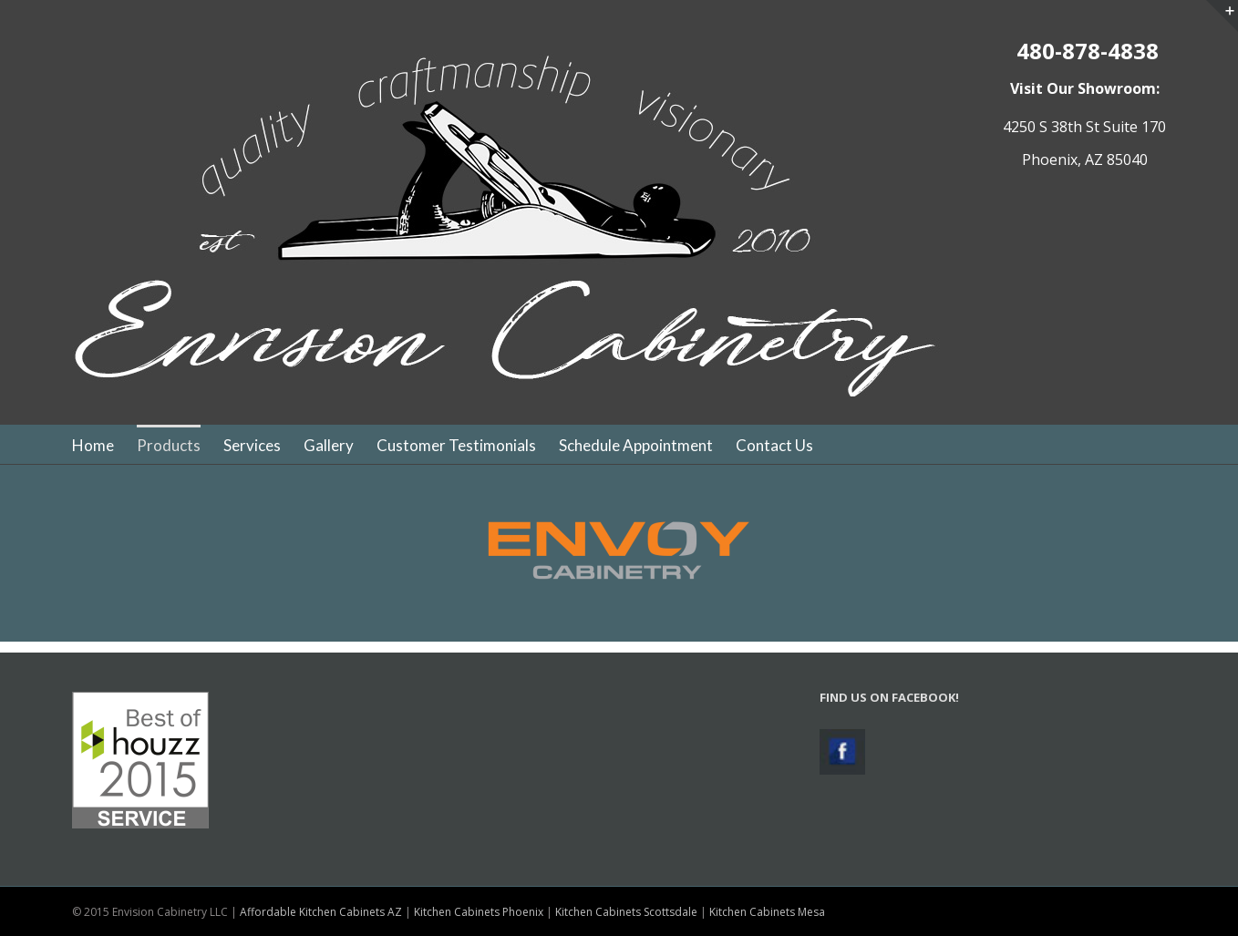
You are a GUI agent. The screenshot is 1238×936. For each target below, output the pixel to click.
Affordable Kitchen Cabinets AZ (321, 912)
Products (169, 445)
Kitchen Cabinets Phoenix (478, 912)
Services (252, 445)
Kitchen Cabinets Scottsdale (626, 912)
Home (93, 445)
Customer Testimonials (456, 445)
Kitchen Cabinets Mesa (767, 912)
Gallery (329, 445)
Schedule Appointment (636, 445)
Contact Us (774, 445)
